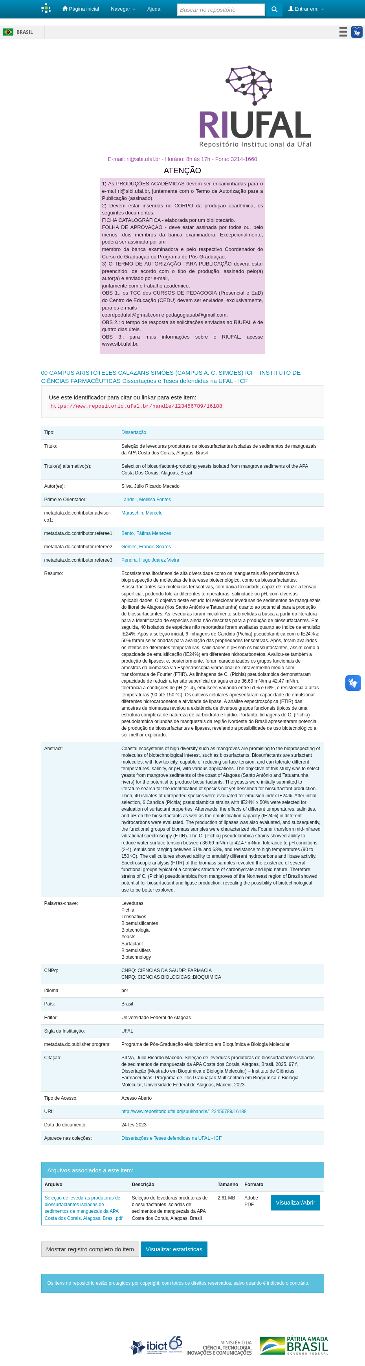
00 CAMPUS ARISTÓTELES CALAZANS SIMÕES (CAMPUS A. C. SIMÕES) (142, 372)
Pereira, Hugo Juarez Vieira (150, 560)
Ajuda (153, 9)
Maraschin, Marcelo (142, 513)
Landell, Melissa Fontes (146, 499)
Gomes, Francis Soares (146, 546)
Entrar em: (306, 8)
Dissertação (133, 432)
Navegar (123, 9)
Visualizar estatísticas (174, 1249)
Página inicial (80, 8)
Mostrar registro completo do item (90, 1249)
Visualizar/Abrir (295, 1202)
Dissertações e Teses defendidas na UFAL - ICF (185, 380)
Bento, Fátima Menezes (146, 533)
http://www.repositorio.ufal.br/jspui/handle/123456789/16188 (184, 1111)
